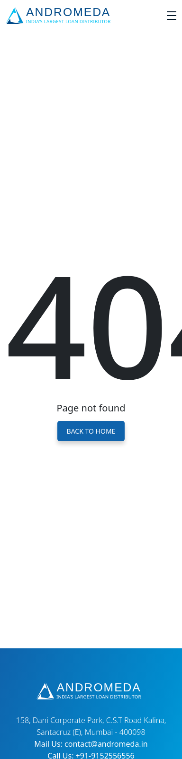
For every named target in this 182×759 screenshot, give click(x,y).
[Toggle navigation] (171, 15)
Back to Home (91, 431)
